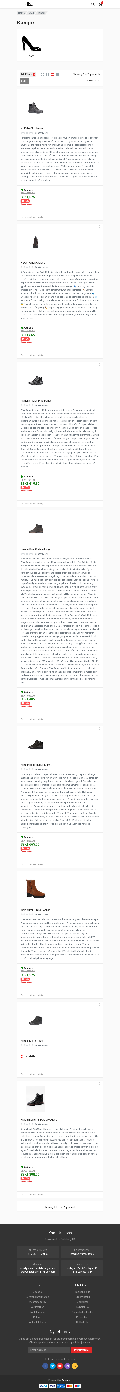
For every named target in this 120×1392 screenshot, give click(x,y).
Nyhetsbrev (82, 1307)
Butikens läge (82, 1291)
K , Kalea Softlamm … (33, 128)
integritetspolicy (37, 1301)
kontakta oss (37, 1312)
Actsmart (67, 1380)
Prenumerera (81, 1349)
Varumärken (37, 1307)
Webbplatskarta (37, 1322)
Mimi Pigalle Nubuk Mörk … (36, 764)
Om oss (37, 1291)
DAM (31, 13)
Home (21, 13)
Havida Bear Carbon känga (36, 549)
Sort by (24, 81)
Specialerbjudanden (82, 1312)
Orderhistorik (83, 1296)
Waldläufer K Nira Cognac (35, 910)
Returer (37, 1317)
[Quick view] (100, 92)
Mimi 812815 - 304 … (33, 1040)
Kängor (41, 13)
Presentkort (82, 1317)
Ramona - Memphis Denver (36, 400)
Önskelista (82, 1301)
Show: (89, 80)
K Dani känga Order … (33, 262)
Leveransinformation (37, 1296)
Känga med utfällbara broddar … (39, 1119)
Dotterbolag (82, 1322)
